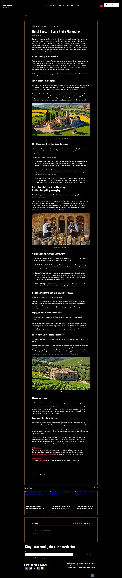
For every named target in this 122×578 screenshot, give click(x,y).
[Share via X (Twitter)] (37, 474)
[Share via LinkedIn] (40, 474)
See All (96, 488)
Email (26, 551)
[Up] (92, 575)
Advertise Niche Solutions (8, 6)
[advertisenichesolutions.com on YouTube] (42, 568)
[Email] (48, 554)
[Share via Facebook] (33, 474)
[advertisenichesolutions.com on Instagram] (26, 568)
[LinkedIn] (38, 568)
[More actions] (89, 27)
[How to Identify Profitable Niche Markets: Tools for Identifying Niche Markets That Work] (61, 497)
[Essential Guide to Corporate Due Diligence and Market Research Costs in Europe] (86, 497)
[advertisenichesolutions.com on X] (34, 568)
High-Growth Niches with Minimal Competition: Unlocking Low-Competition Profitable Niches (35, 507)
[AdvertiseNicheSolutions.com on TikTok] (45, 568)
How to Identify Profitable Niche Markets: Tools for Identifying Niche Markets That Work (61, 507)
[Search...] (112, 5)
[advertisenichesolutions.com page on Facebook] (30, 568)
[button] (101, 5)
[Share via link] (44, 474)
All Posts (26, 16)
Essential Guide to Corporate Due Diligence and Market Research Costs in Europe (85, 507)
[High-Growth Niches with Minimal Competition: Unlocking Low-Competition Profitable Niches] (36, 497)
